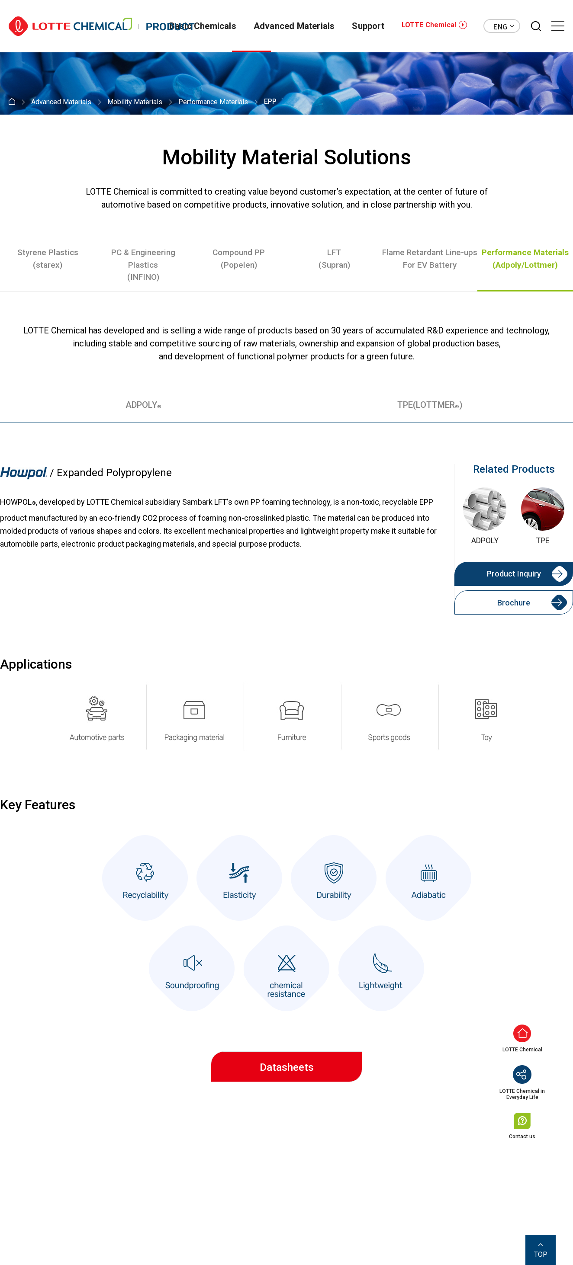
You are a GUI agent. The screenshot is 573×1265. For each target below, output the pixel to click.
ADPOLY (143, 405)
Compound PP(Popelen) (238, 258)
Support (368, 26)
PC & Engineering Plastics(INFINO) (143, 264)
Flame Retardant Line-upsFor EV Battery (429, 258)
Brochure (513, 602)
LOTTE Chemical (429, 25)
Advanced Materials (294, 26)
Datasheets (287, 1067)
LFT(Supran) (334, 258)
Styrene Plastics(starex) (47, 258)
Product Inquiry (514, 573)
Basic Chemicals (202, 26)
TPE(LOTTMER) (430, 405)
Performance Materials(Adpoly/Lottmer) (525, 258)
